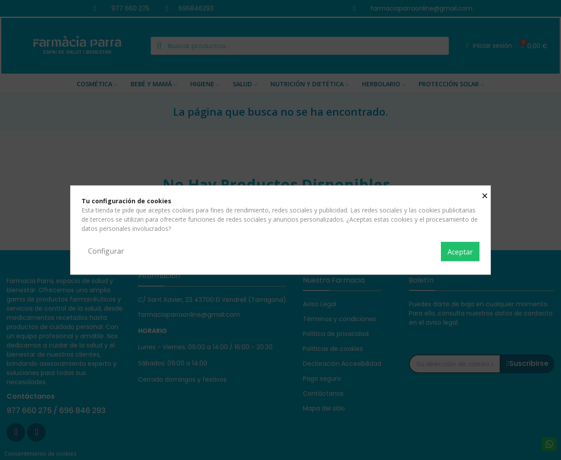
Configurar (106, 251)
